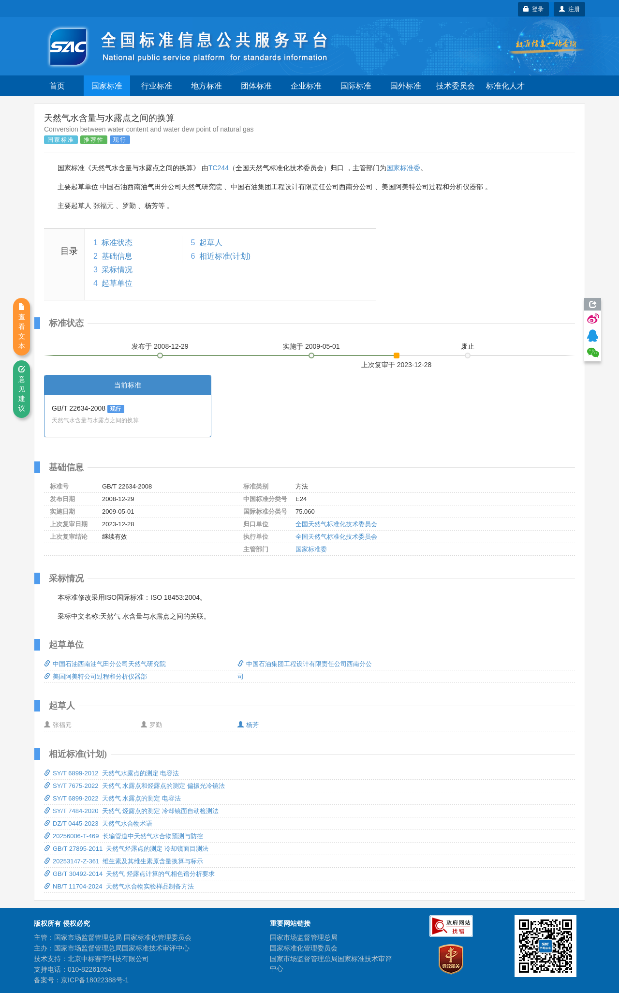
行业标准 (156, 86)
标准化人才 (505, 86)
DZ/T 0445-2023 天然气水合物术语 (98, 823)
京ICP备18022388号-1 (95, 980)
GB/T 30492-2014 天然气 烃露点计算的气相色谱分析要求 (129, 873)
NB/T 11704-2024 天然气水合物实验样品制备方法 (119, 886)
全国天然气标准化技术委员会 (336, 524)
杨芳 (248, 724)
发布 (160, 346)
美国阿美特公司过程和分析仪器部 (95, 676)
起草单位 (117, 283)
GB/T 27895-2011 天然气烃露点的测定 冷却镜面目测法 (126, 848)
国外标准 (405, 86)
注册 (569, 9)
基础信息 (117, 256)
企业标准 (306, 86)
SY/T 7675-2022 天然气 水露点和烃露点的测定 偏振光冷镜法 (134, 785)
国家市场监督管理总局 (304, 937)
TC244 (218, 168)
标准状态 (117, 242)
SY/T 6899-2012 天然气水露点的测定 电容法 (111, 773)
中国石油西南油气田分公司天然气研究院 (105, 663)
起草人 (210, 242)
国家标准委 (403, 168)
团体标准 (256, 86)
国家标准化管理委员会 (304, 948)
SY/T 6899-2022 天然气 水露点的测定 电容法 (112, 798)
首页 (57, 86)
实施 (311, 346)
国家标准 (106, 86)
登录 (533, 9)
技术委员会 (455, 86)
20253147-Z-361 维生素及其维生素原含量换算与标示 (123, 861)
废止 (467, 346)
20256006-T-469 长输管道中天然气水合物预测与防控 (123, 836)
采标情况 (117, 270)
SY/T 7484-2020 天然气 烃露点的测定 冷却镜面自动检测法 (131, 811)
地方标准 (206, 86)
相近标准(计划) (225, 256)
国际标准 (355, 86)
